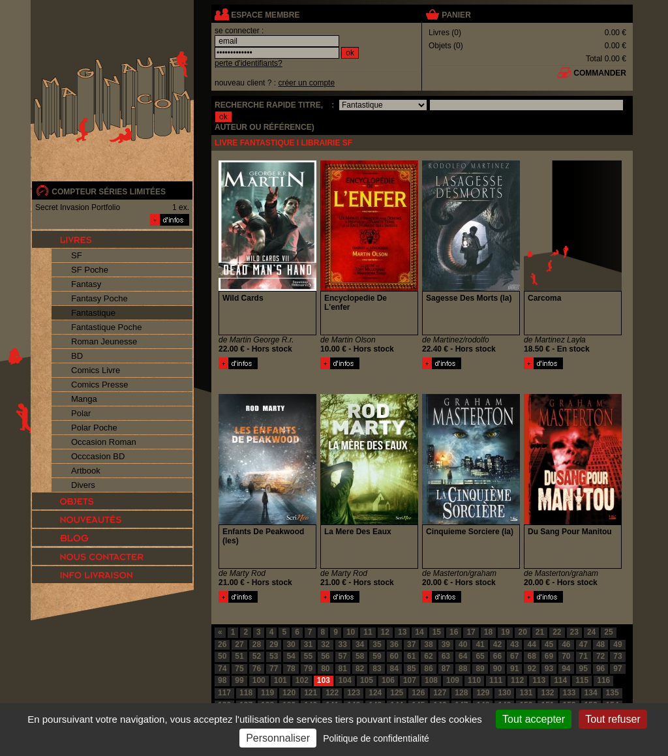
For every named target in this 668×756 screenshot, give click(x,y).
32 (325, 644)
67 (514, 656)
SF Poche (89, 270)
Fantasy (86, 284)
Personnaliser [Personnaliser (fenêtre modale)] (278, 738)
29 (273, 644)
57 (343, 656)
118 (245, 692)
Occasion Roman (103, 442)
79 (308, 668)
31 (308, 644)
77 (273, 668)
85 (411, 668)
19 (505, 632)
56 (325, 656)
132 (547, 692)
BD (77, 356)
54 (290, 656)
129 (482, 692)
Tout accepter (533, 719)
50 (222, 656)
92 (531, 668)
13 (402, 632)
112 (517, 680)
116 (603, 680)
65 (480, 656)
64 (463, 656)
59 (376, 656)
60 (394, 656)
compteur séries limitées (109, 191)
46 (566, 644)
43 (514, 644)
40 (463, 644)
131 (525, 692)
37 (411, 644)
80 (325, 668)
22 (557, 632)
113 (538, 680)
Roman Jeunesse (104, 341)
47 (583, 644)
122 (332, 692)
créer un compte (306, 82)
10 (350, 632)
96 (600, 668)
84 (394, 668)
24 (591, 632)
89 (480, 668)
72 (600, 656)
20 (522, 632)
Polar (81, 413)
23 (574, 632)
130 (504, 692)
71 (583, 656)
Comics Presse (99, 384)
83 (376, 668)
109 (452, 680)
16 (453, 632)
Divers (83, 485)
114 (560, 680)
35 (376, 644)
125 (396, 692)
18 (488, 632)
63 (446, 656)
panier (456, 15)
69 (549, 656)
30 (290, 644)
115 (581, 680)
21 (540, 632)
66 (497, 656)
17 (470, 632)
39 (446, 644)
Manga (84, 399)
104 (345, 680)
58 (360, 656)
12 (385, 632)
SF (76, 255)
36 (394, 644)
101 (280, 680)
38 (428, 644)
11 (367, 632)
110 (474, 680)
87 (446, 668)
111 (495, 680)
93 (549, 668)
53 (273, 656)
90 (497, 668)
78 (290, 668)
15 (437, 632)
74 (222, 668)
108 (431, 680)
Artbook (85, 471)
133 (569, 692)
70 (566, 656)
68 (531, 656)
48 (600, 644)
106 (388, 680)
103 (323, 680)
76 (256, 668)
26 (222, 644)
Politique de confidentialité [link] (376, 738)
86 (428, 668)
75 (239, 668)
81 (343, 668)
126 (418, 692)
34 (360, 644)
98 (222, 680)
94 (566, 668)
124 (375, 692)
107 (409, 680)
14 (419, 632)
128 (461, 692)
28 (256, 644)
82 (360, 668)
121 (310, 692)
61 (411, 656)
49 (617, 644)
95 (583, 668)
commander (599, 73)
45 (549, 644)
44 (531, 644)
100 (259, 680)
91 (514, 668)
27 (239, 644)
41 (480, 644)
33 (343, 644)
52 (256, 656)
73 (617, 656)
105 (366, 680)
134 (591, 692)
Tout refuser (612, 719)
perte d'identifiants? (248, 63)
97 (617, 668)
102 (302, 680)
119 (267, 692)
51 (239, 656)
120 (289, 692)
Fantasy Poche (99, 298)
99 (239, 680)
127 (439, 692)
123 (353, 692)
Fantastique (93, 313)
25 (608, 632)
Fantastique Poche (106, 327)
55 (308, 656)
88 (463, 668)
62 (428, 656)
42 (497, 644)
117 (224, 692)
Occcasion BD (98, 456)
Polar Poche (94, 427)
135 (612, 692)
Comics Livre (95, 370)
